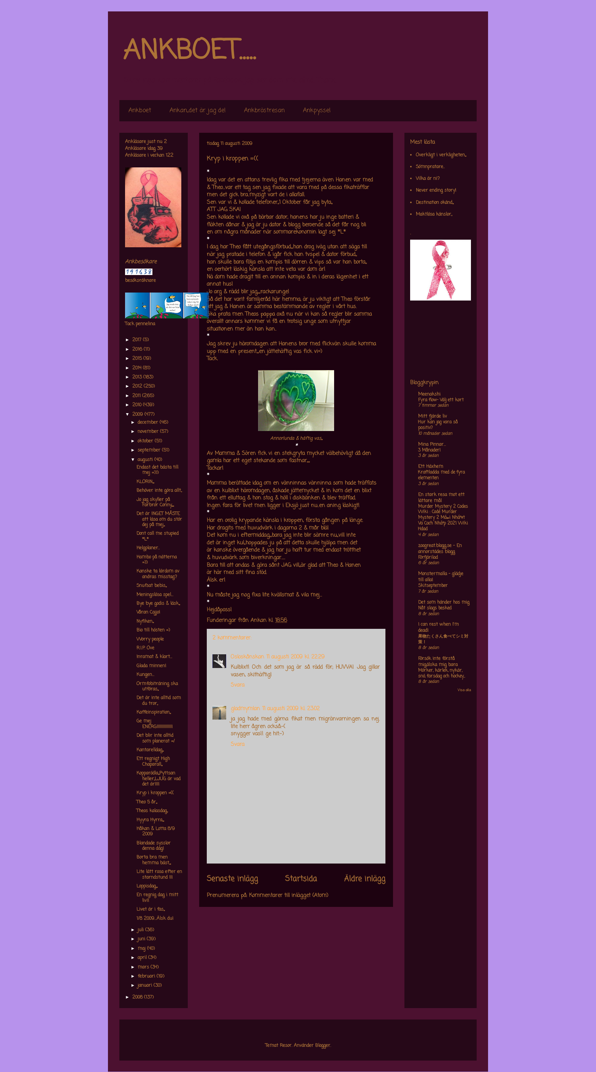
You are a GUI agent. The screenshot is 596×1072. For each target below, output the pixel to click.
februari (147, 976)
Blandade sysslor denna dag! (153, 846)
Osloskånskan (247, 657)
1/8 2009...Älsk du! (154, 918)
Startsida (301, 879)
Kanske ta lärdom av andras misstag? (157, 574)
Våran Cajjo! (148, 612)
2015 (137, 358)
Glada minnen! (151, 666)
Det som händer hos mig (443, 602)
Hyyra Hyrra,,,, (150, 820)
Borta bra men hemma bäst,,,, (153, 860)
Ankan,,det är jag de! (198, 110)
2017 (137, 340)
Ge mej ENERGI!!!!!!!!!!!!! (154, 724)
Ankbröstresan (264, 110)
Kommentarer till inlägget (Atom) (288, 896)
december (149, 422)
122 (169, 155)
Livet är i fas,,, (150, 909)
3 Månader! (429, 450)
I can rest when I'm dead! (438, 627)
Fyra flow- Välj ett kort (441, 400)
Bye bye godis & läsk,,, (158, 603)
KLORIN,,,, (145, 482)
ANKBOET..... (189, 51)
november (149, 431)
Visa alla (464, 690)
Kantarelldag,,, (149, 750)
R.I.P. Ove (145, 648)
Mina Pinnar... (432, 444)
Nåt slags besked (435, 608)
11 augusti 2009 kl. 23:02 (291, 709)
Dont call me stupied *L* (157, 536)
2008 (138, 997)
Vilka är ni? (428, 178)
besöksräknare (140, 280)
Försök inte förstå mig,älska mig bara (438, 661)
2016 (138, 349)
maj (142, 948)
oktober (146, 441)
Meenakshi (429, 394)
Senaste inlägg (232, 879)
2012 (138, 386)
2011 (137, 396)
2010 (137, 405)
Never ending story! (436, 190)
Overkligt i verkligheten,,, (441, 155)
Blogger (322, 1045)
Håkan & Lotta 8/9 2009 (155, 831)
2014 (137, 368)
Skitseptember (433, 585)
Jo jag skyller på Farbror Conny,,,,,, (155, 502)
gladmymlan (245, 709)
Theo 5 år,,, (146, 802)
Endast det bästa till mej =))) (157, 470)
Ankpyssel (317, 110)
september (150, 450)
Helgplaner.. (148, 548)
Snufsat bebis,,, (151, 585)
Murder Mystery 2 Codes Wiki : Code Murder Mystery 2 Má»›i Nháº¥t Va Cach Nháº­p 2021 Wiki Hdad (443, 518)
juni (142, 939)
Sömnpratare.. (430, 167)
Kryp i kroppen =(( (155, 793)
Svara (237, 685)
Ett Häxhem (430, 466)
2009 (138, 414)
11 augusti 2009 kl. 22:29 (295, 657)
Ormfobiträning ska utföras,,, (157, 687)
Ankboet (139, 110)
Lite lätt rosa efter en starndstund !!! (159, 874)
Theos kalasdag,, (152, 811)
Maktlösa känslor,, (434, 214)
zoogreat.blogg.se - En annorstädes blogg (440, 548)
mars (144, 967)
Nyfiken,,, (145, 621)
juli (141, 930)
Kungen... (145, 674)
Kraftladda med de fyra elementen (441, 475)
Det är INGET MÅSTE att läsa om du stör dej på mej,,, (159, 519)
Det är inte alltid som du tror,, (158, 701)
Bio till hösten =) (153, 630)
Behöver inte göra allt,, (159, 490)
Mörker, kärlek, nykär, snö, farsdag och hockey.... (441, 673)
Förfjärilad (428, 557)
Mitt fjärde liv (432, 416)
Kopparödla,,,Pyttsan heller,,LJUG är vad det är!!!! (158, 779)
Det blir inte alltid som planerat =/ (155, 738)
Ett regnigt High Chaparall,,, (153, 761)
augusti (146, 459)
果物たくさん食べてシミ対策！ (443, 639)
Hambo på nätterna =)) (156, 560)
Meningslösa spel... (154, 595)
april (143, 957)
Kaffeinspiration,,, (153, 712)
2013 (137, 377)
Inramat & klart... (154, 657)
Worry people (150, 639)
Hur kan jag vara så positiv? (438, 425)
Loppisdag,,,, (146, 886)
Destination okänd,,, (434, 202)
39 (160, 148)
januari (146, 985)
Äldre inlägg (364, 879)
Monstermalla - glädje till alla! (440, 577)
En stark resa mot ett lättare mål (441, 497)
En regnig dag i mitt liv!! (157, 898)
